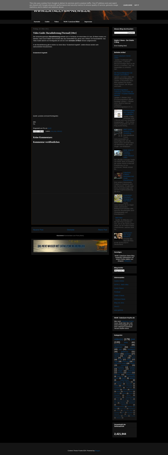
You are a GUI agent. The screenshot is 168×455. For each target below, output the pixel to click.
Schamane (131, 371)
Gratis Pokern (119, 288)
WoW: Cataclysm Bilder (72, 22)
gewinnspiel (117, 416)
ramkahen (132, 403)
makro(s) (125, 416)
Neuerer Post (38, 230)
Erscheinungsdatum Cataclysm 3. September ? (129, 112)
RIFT (123, 412)
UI (134, 382)
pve (52, 131)
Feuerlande (132, 408)
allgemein (118, 347)
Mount (129, 395)
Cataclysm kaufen (127, 321)
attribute (132, 389)
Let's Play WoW (128, 410)
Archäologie (118, 387)
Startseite (37, 22)
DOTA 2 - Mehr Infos (121, 284)
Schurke (120, 373)
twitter (116, 386)
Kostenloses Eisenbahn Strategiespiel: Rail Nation (128, 198)
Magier (120, 371)
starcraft (129, 384)
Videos (56, 22)
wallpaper (118, 417)
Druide (120, 359)
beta (126, 342)
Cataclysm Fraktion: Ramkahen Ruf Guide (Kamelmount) (128, 176)
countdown (124, 365)
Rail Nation (130, 412)
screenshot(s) (120, 345)
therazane (124, 405)
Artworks (117, 395)
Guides (47, 22)
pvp (55, 131)
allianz (124, 358)
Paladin (132, 363)
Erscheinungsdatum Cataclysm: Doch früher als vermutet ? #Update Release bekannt (124, 92)
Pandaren (117, 412)
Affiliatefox (127, 261)
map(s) (129, 359)
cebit (118, 399)
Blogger (97, 450)
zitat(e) (117, 354)
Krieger (132, 369)
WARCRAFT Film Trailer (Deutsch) (127, 235)
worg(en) (131, 349)
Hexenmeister (119, 367)
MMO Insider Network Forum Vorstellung (128, 131)
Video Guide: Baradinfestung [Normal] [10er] (54, 33)
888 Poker (119, 218)
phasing (122, 403)
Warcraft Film (118, 414)
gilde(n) (132, 378)
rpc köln (116, 393)
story (133, 358)
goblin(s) (124, 352)
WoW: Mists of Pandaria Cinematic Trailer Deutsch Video (128, 153)
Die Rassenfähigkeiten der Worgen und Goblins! (123, 74)
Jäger (116, 361)
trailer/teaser (124, 380)
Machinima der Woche (122, 382)
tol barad (132, 416)
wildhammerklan (119, 406)
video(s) (59, 131)
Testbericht (117, 397)
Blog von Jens (119, 303)
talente (124, 393)
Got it (136, 5)
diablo (124, 378)
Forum (118, 410)
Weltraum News (119, 299)
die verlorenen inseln (124, 362)
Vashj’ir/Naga (130, 374)
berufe (119, 384)
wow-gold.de (118, 310)
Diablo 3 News (119, 295)
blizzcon (117, 374)
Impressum (88, 22)
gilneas (129, 373)
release (116, 356)
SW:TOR (129, 387)
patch (132, 347)
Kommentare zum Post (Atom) (74, 235)
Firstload (117, 292)
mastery (124, 389)
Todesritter (125, 361)
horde (126, 356)
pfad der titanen (128, 391)
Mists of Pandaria (127, 386)
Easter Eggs (123, 408)
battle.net (120, 376)
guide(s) (127, 354)
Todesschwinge (130, 397)
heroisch (121, 369)
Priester (132, 367)
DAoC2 (116, 306)
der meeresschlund (120, 401)
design (118, 391)
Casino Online (119, 281)
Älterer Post (102, 230)
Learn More (127, 5)
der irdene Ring (127, 399)
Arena (131, 393)
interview (117, 389)
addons (130, 414)
